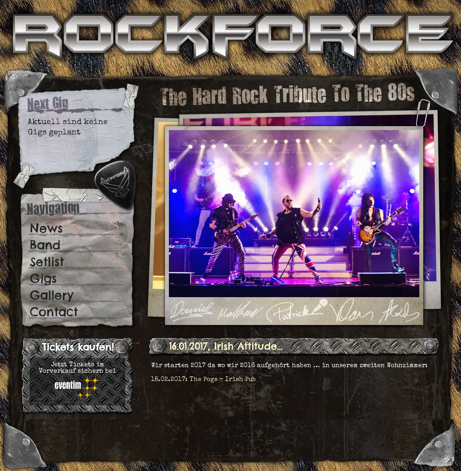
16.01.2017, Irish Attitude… (225, 346)
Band (45, 245)
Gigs (43, 278)
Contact (54, 311)
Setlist (47, 261)
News (46, 228)
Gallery (52, 295)
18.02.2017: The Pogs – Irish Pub (203, 380)
